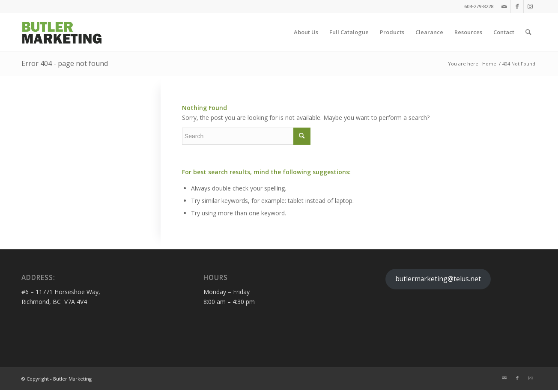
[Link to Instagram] (530, 6)
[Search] (528, 32)
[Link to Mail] (504, 6)
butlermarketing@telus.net (438, 278)
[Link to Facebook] (517, 6)
